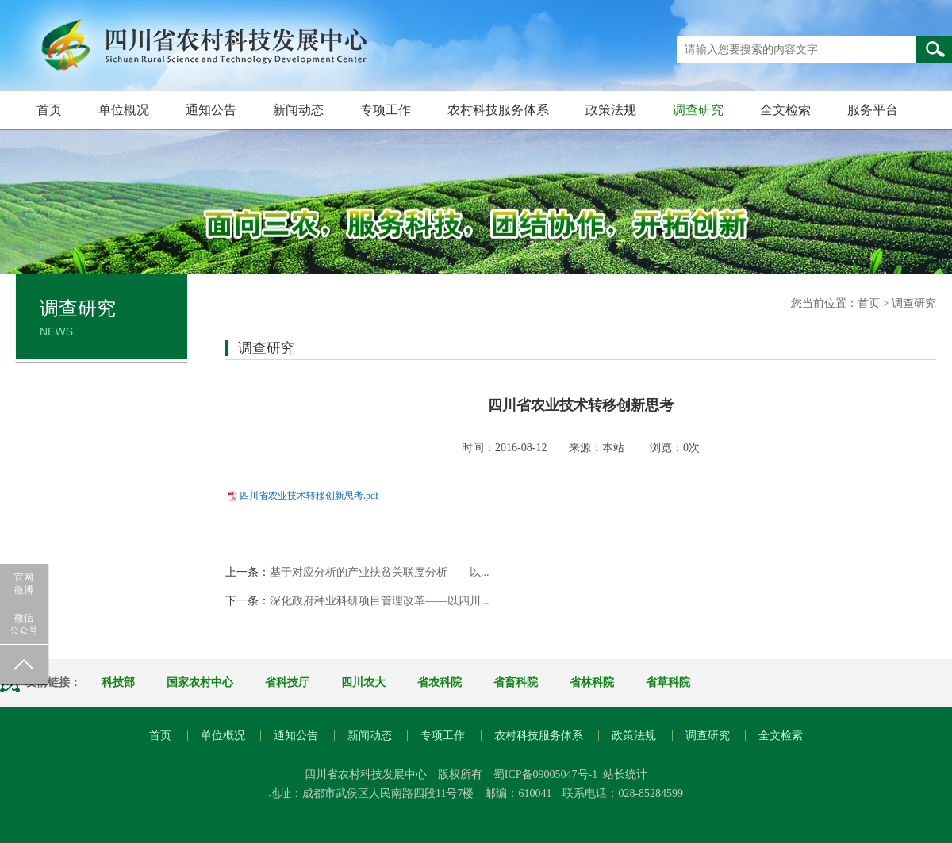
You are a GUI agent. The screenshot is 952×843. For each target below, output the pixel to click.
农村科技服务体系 (498, 110)
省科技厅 (287, 682)
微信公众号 (24, 624)
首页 (49, 110)
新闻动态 (298, 110)
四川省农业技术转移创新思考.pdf (309, 495)
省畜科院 (515, 682)
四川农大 (363, 682)
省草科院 (668, 682)
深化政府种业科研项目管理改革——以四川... (379, 601)
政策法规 (610, 110)
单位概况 (123, 110)
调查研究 (698, 110)
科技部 (118, 682)
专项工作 (385, 110)
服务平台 (872, 110)
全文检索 (785, 110)
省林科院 (592, 682)
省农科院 (439, 682)
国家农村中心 (200, 682)
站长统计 (625, 774)
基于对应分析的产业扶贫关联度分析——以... (379, 572)
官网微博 (23, 584)
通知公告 (211, 110)
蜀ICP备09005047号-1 (545, 774)
